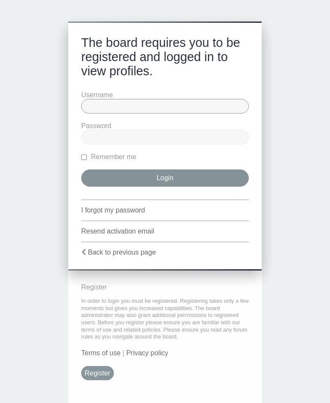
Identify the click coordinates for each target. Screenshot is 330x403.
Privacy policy (147, 353)
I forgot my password (113, 210)
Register (97, 373)
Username (97, 94)
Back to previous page (122, 252)
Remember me (108, 156)
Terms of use (101, 353)
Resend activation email (117, 231)
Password (96, 125)
